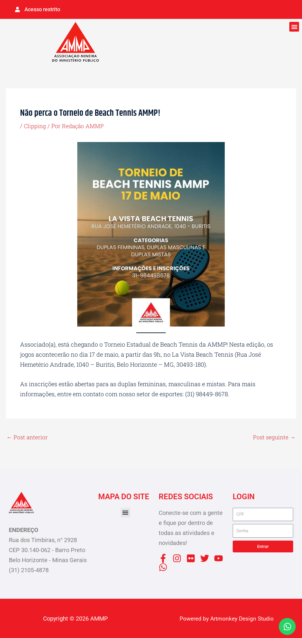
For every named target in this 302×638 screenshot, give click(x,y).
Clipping (35, 125)
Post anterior (27, 436)
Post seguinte (274, 436)
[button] (294, 26)
